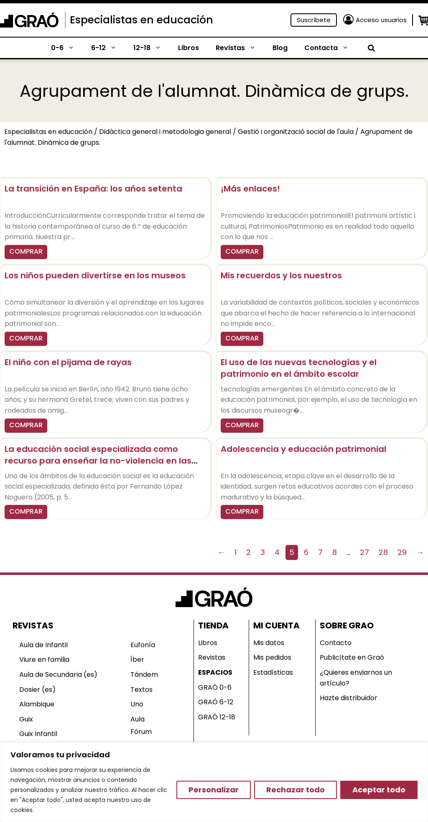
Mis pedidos (272, 657)
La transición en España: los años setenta (93, 188)
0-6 (67, 48)
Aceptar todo (378, 789)
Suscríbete (314, 19)
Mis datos (268, 643)
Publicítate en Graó (352, 657)
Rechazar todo (295, 789)
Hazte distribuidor (348, 698)
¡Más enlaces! (250, 188)
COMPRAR (26, 251)
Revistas (240, 48)
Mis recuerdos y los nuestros (281, 275)
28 (383, 552)
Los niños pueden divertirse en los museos (95, 275)
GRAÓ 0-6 (215, 687)
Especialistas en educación (141, 20)
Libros (188, 48)
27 (364, 552)
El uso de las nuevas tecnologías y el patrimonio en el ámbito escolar (299, 368)
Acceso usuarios (381, 19)
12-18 (151, 48)
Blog (280, 48)
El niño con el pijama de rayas (68, 362)
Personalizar (214, 789)
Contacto (336, 643)
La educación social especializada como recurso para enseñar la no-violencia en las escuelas (98, 460)
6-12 (108, 48)
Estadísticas (273, 672)
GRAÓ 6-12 (215, 702)
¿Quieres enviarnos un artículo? (356, 678)
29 (402, 552)
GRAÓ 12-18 (216, 717)
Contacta (330, 48)
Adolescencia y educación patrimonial (303, 449)
